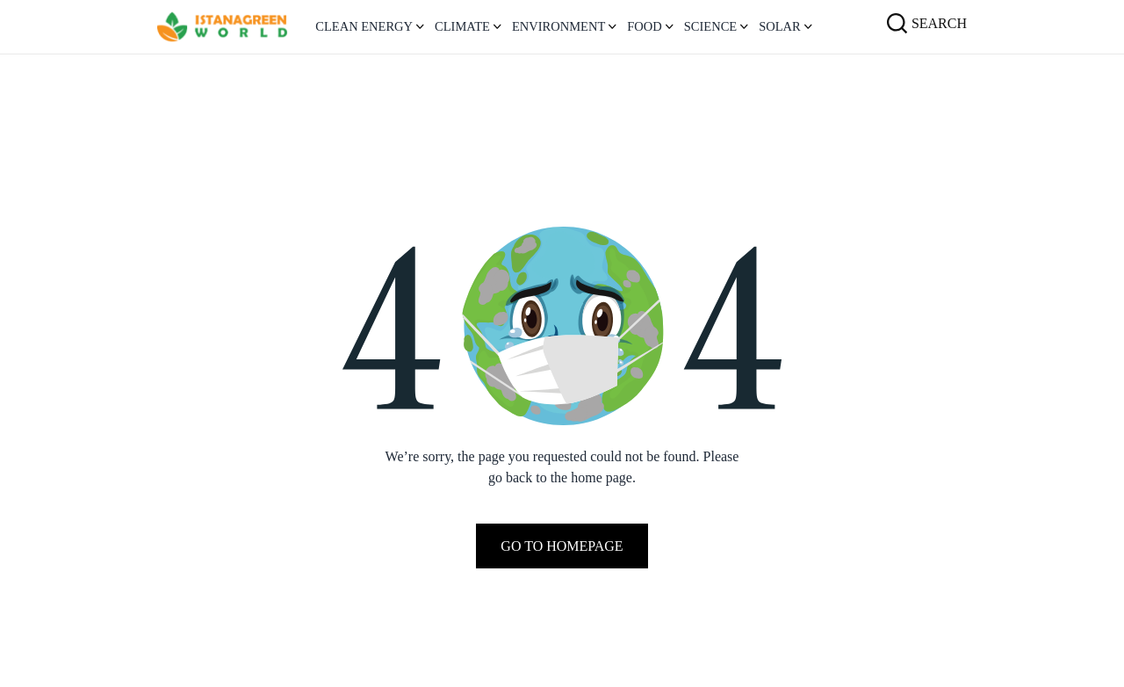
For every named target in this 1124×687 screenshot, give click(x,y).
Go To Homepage (562, 546)
